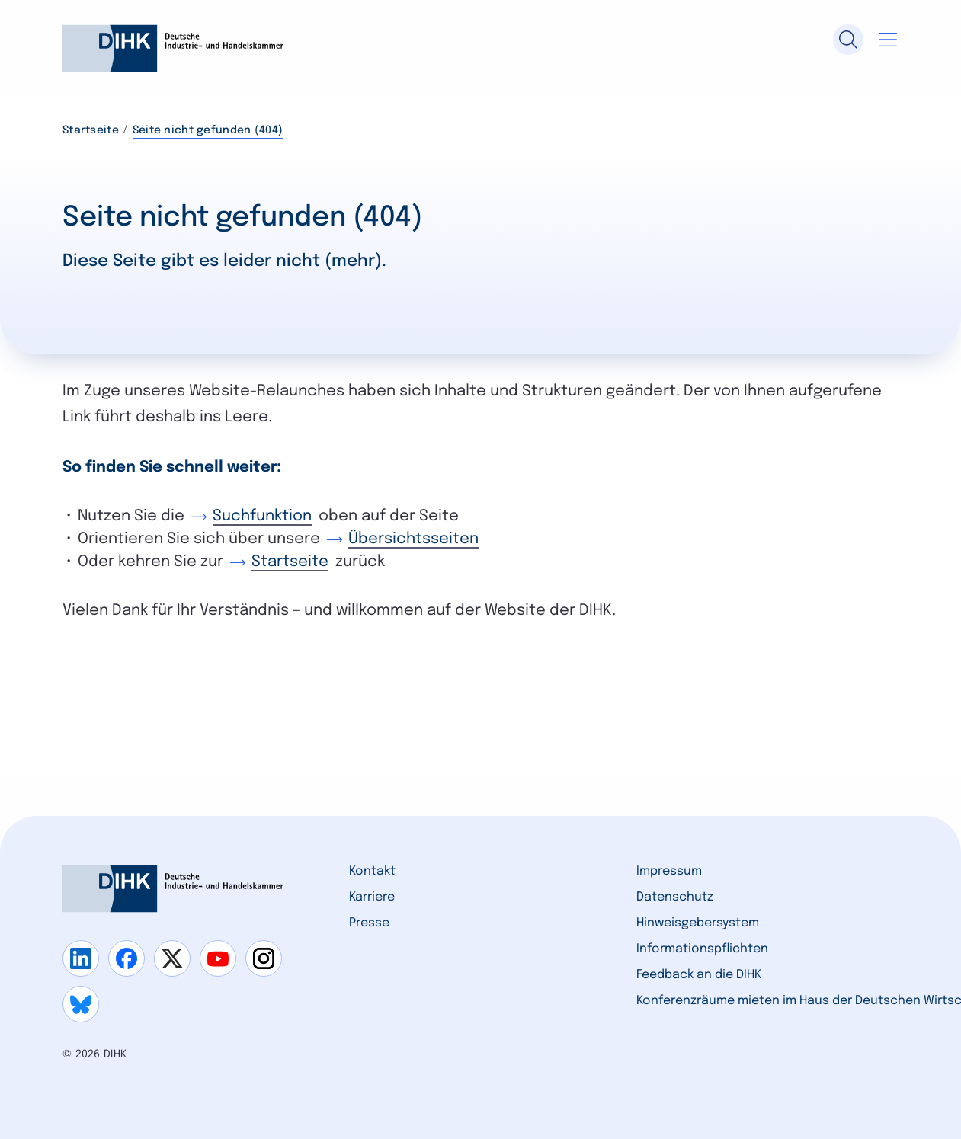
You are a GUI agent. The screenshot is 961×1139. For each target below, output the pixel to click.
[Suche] (848, 39)
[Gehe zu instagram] (263, 958)
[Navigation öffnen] (888, 39)
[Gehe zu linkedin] (80, 958)
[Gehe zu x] (172, 958)
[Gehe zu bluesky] (80, 1004)
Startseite (90, 130)
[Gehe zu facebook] (126, 958)
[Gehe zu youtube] (218, 958)
